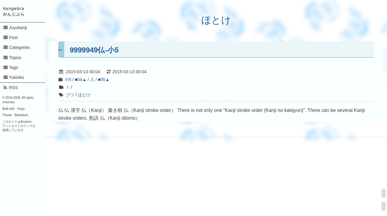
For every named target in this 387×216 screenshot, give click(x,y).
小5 (68, 79)
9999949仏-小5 (94, 50)
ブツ (70, 94)
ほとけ (216, 20)
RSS (10, 87)
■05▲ (104, 79)
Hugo (21, 108)
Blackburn (22, 115)
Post (10, 37)
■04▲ (81, 79)
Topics (12, 57)
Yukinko (13, 77)
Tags (10, 67)
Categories (16, 47)
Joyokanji (15, 27)
